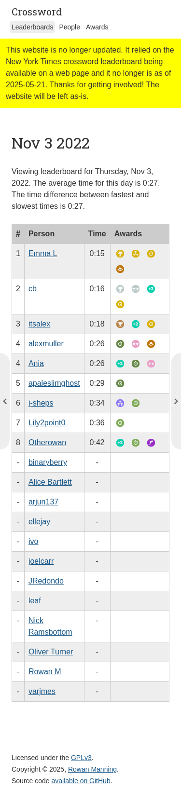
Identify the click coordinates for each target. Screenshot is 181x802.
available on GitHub (81, 781)
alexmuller (46, 344)
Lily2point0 (47, 423)
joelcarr (41, 561)
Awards (97, 27)
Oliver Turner (50, 652)
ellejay (39, 521)
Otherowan (47, 442)
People (69, 27)
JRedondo (46, 581)
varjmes (42, 691)
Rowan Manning (92, 769)
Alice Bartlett (50, 482)
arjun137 (43, 502)
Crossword (37, 11)
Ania (36, 363)
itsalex (39, 324)
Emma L (42, 253)
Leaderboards (32, 27)
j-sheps (41, 403)
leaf (34, 601)
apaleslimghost (54, 383)
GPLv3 (81, 757)
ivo (33, 541)
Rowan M (44, 671)
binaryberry (47, 462)
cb (32, 289)
